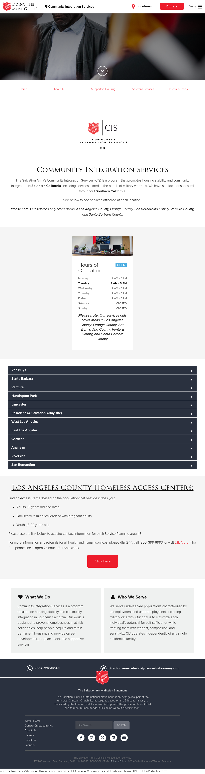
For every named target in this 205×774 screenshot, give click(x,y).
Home (23, 89)
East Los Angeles (24, 430)
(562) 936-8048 (47, 668)
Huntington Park (24, 396)
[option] (102, 40)
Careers (29, 735)
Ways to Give (32, 721)
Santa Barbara (22, 378)
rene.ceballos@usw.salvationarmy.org (150, 668)
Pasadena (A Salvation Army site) (36, 413)
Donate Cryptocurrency (39, 725)
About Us (30, 730)
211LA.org (182, 542)
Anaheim (18, 447)
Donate (172, 6)
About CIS (60, 89)
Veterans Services (143, 89)
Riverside (18, 456)
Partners (29, 745)
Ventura (17, 387)
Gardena (17, 439)
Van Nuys (18, 370)
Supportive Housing (103, 89)
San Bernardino (23, 465)
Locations (142, 6)
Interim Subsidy (178, 89)
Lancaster (18, 404)
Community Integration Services (69, 7)
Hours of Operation (102, 267)
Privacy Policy (118, 761)
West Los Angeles (24, 422)
